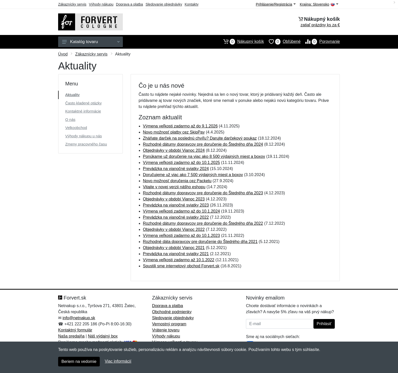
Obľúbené (282, 41)
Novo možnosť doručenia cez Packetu (177, 181)
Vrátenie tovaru (165, 330)
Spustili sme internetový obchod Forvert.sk (181, 266)
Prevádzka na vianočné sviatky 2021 (176, 254)
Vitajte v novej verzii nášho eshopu (174, 187)
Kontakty (191, 4)
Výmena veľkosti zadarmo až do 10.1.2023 (181, 235)
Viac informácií (118, 361)
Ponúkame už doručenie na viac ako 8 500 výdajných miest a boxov (204, 156)
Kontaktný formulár (75, 330)
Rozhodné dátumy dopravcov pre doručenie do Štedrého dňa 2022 (203, 223)
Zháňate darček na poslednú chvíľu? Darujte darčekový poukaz (200, 138)
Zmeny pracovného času (86, 144)
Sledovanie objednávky (163, 4)
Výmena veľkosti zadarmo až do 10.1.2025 (181, 162)
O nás (70, 119)
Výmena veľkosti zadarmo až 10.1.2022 (178, 260)
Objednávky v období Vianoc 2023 (174, 199)
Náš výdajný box (103, 336)
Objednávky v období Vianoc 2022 (174, 229)
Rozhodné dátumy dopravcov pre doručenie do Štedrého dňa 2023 (203, 193)
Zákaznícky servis (72, 4)
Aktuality (72, 94)
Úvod (63, 54)
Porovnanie (320, 41)
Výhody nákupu (101, 4)
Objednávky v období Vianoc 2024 (174, 150)
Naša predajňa (71, 336)
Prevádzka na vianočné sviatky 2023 (176, 205)
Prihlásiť (324, 324)
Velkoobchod (76, 127)
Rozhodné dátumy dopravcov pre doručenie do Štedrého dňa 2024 (203, 144)
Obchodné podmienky (172, 312)
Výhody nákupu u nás (83, 136)
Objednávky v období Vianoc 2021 (174, 248)
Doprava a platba (129, 4)
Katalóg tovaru (91, 41)
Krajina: (319, 4)
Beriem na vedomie (78, 361)
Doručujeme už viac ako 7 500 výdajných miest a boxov (193, 175)
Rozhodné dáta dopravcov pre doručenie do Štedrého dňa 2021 (200, 241)
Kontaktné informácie (83, 111)
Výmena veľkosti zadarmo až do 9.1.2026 (180, 126)
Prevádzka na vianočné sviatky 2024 (176, 168)
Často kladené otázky (83, 103)
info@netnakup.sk (78, 318)
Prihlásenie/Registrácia (275, 4)
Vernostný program (169, 324)
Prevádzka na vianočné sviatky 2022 (176, 217)
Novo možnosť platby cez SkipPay (174, 132)
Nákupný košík (241, 41)
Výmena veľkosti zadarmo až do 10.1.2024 (181, 211)
